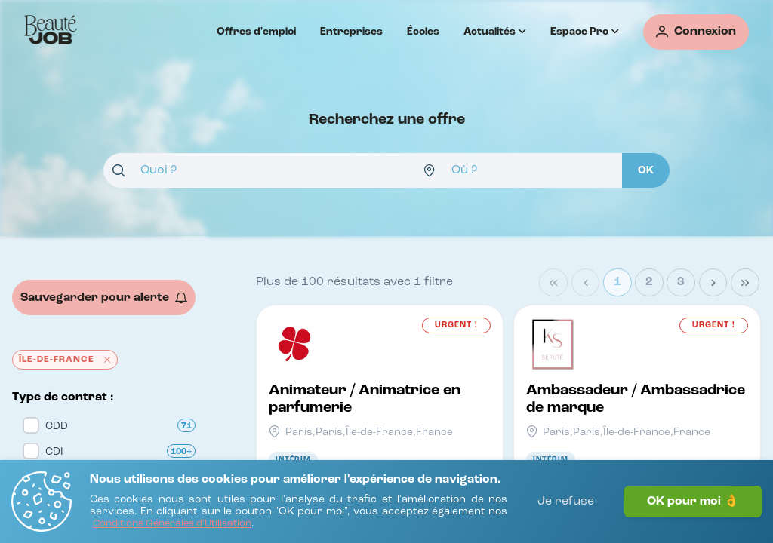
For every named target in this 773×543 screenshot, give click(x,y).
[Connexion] (696, 32)
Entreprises (351, 31)
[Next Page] (713, 282)
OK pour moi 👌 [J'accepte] (693, 501)
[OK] (646, 170)
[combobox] (258, 170)
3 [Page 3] (681, 282)
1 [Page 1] (617, 282)
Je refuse (565, 501)
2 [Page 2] (649, 282)
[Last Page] (745, 282)
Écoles (423, 31)
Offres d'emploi (256, 31)
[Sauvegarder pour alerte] (104, 297)
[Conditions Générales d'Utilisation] (172, 524)
